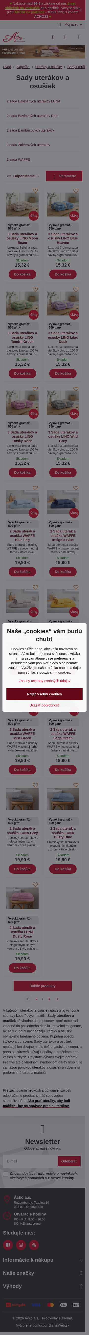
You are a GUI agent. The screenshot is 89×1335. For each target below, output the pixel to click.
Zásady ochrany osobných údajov (44, 681)
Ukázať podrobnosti (44, 705)
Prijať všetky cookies (44, 694)
